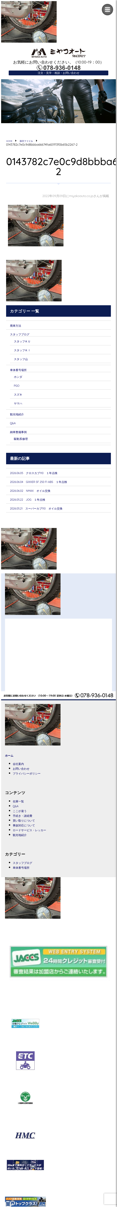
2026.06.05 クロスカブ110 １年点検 (44, 478)
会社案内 (20, 771)
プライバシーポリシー (33, 781)
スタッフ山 (24, 362)
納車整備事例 (21, 437)
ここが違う (23, 820)
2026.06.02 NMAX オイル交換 (38, 497)
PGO (18, 389)
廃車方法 (18, 327)
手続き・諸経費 (26, 825)
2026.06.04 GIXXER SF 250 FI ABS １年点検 (50, 488)
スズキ (20, 398)
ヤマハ (20, 407)
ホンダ (20, 380)
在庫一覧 (20, 810)
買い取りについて (29, 830)
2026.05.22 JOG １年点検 (35, 506)
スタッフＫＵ (26, 343)
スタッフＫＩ (26, 352)
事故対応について (29, 835)
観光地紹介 (19, 419)
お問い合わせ (25, 776)
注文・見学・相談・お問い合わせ (58, 73)
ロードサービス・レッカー (37, 840)
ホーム (11, 763)
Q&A (14, 428)
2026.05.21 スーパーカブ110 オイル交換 (47, 515)
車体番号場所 (21, 373)
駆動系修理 (23, 444)
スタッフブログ (24, 336)
